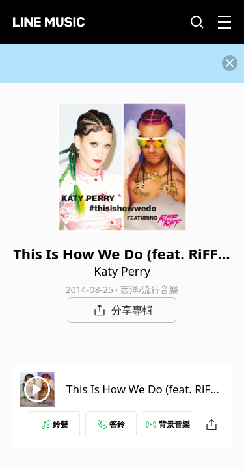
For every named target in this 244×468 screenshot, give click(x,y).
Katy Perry (122, 271)
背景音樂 (168, 424)
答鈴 (111, 424)
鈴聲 (54, 424)
